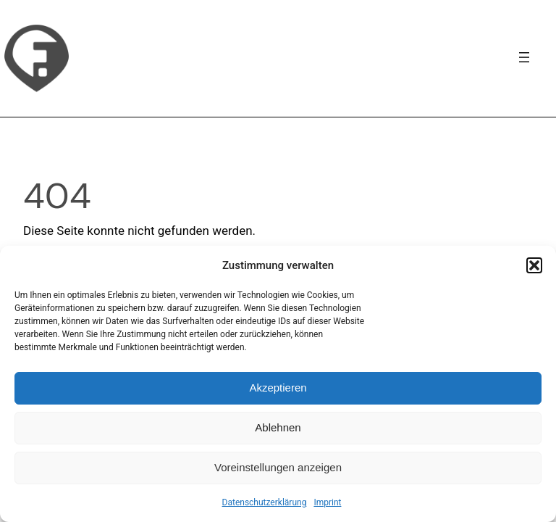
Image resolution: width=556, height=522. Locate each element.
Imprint (327, 502)
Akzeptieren (277, 387)
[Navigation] (524, 57)
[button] (534, 265)
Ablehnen (277, 427)
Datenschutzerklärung (264, 502)
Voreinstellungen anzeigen (278, 467)
